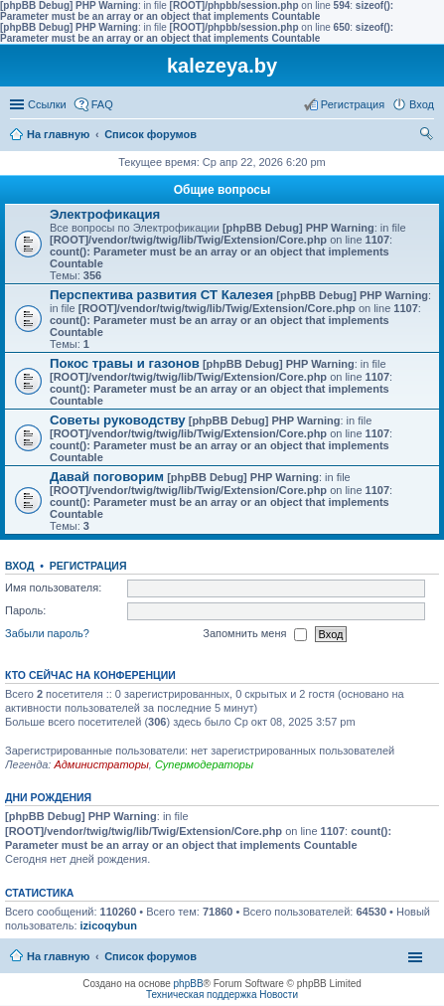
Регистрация (88, 566)
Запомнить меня (254, 634)
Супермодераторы (204, 764)
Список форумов (150, 134)
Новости (278, 994)
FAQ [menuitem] (102, 104)
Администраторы (101, 764)
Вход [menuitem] (421, 104)
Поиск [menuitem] (428, 136)
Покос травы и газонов (125, 363)
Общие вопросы (222, 190)
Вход (19, 566)
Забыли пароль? (47, 633)
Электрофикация (105, 214)
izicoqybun (108, 925)
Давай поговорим (107, 476)
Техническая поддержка (201, 994)
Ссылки (47, 104)
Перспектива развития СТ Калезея (161, 294)
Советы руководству (118, 420)
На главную (58, 134)
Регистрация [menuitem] (352, 104)
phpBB (189, 983)
